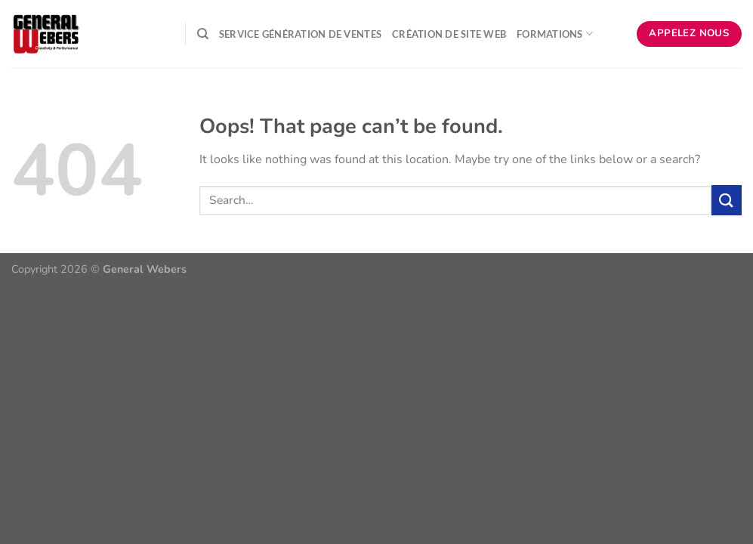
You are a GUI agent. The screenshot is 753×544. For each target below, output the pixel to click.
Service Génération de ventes (300, 34)
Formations (555, 33)
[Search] (202, 34)
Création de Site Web (449, 34)
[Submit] (726, 200)
